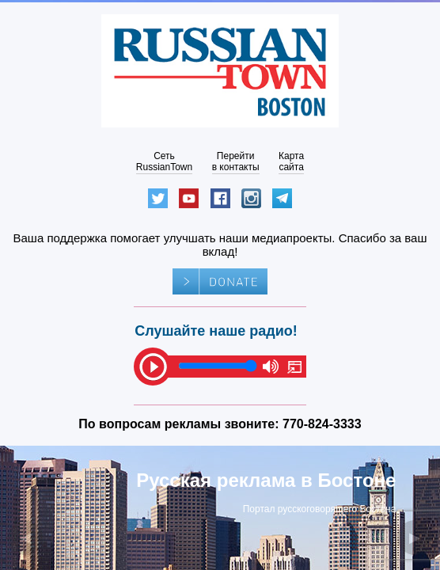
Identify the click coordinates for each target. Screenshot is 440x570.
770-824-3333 (322, 424)
